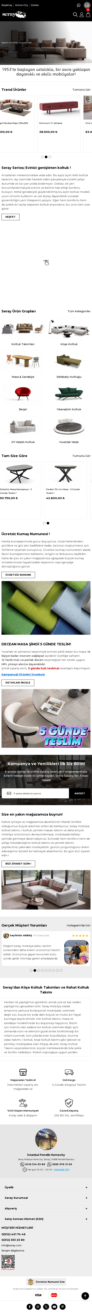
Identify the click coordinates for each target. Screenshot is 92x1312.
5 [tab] (46, 970)
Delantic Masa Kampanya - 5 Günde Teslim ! (19, 491)
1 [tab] (42, 157)
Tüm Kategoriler (79, 311)
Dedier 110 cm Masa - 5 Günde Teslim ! (66, 491)
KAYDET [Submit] (80, 793)
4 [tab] (42, 970)
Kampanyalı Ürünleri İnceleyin (23, 674)
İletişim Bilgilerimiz (12, 1250)
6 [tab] (50, 970)
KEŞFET (10, 216)
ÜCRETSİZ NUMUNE (18, 574)
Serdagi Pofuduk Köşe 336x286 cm (21, 125)
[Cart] (88, 14)
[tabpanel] (23, 124)
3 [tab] (50, 157)
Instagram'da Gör (79, 925)
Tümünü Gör (81, 89)
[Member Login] (81, 14)
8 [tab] (57, 970)
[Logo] (14, 14)
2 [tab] (46, 157)
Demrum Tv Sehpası (61, 123)
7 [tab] (53, 970)
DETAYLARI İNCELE (17, 682)
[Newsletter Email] (46, 793)
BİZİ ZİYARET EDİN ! (18, 863)
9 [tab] (61, 970)
